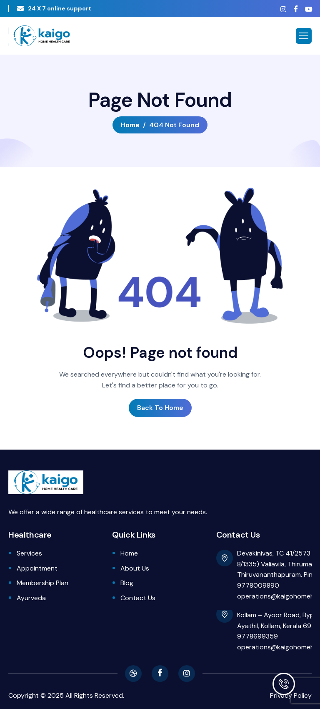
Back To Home (160, 407)
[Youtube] (308, 9)
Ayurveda (31, 597)
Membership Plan (42, 582)
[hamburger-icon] (304, 36)
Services (29, 553)
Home (129, 553)
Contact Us (137, 597)
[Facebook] (295, 8)
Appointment (37, 568)
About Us (134, 568)
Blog (126, 582)
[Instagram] (283, 9)
